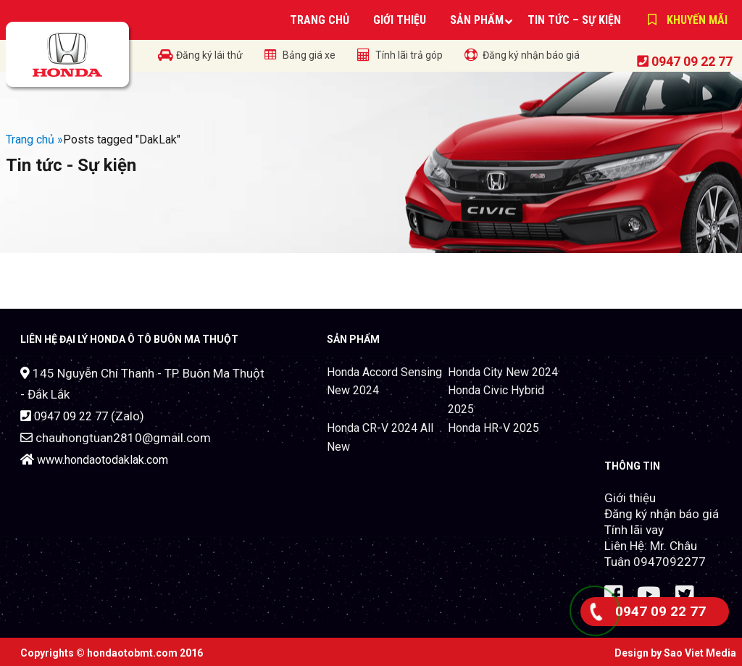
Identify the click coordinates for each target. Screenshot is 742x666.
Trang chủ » (34, 139)
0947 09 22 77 (692, 61)
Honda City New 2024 (503, 372)
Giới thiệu (630, 498)
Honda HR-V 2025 (493, 428)
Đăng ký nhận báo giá (661, 514)
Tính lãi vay (634, 530)
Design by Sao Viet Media (675, 653)
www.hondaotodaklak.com (102, 460)
